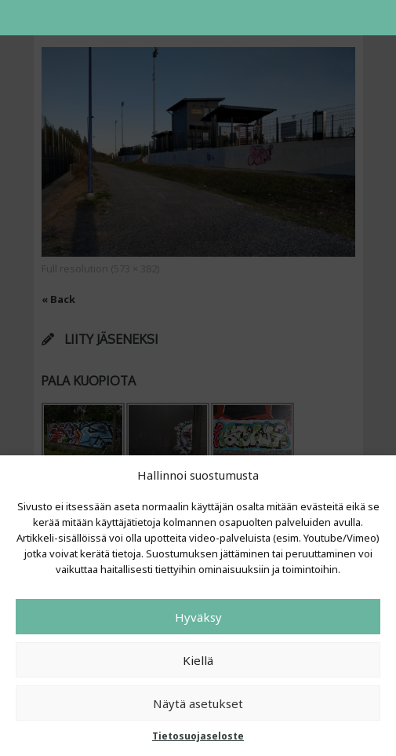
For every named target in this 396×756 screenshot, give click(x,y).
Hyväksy (198, 617)
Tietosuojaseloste (198, 736)
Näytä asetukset (198, 703)
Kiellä (198, 660)
